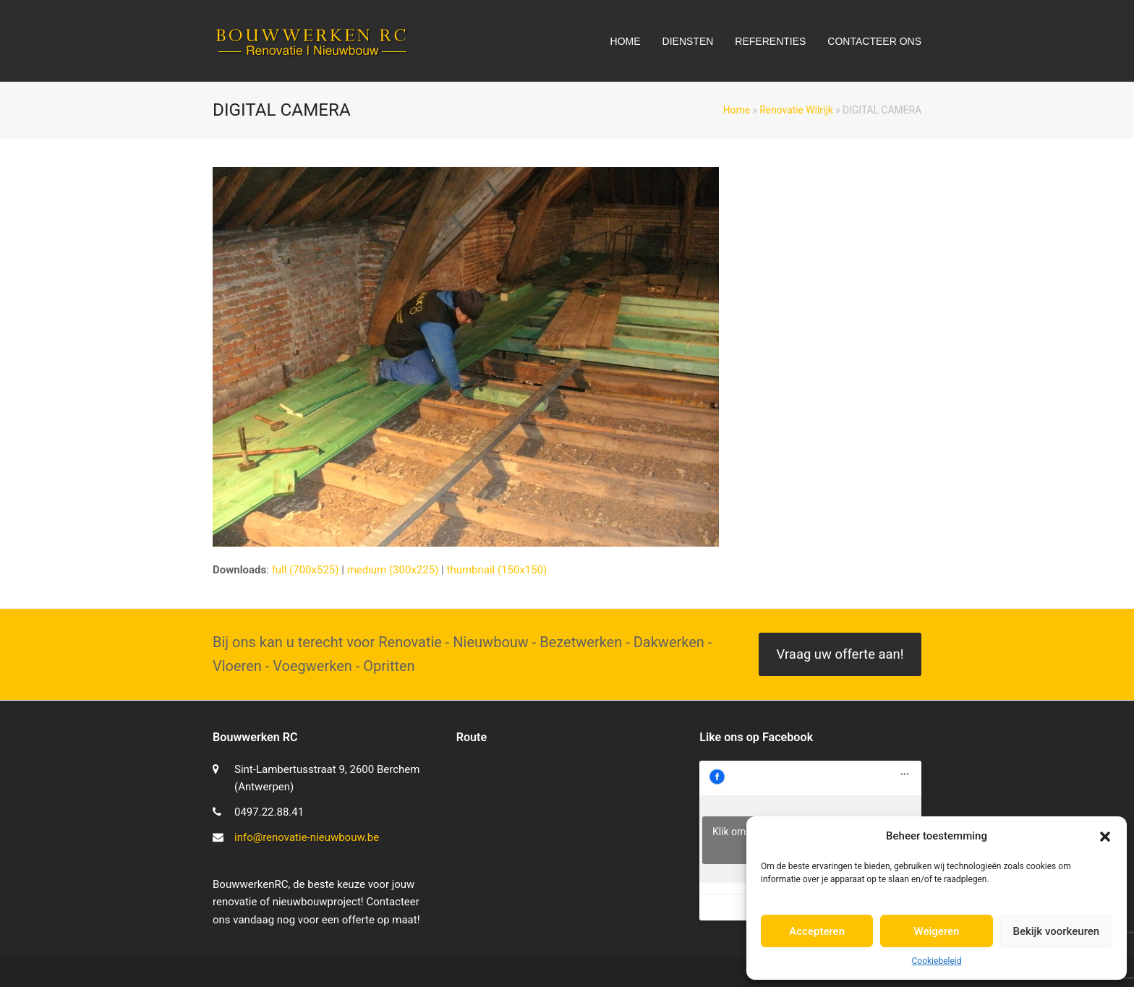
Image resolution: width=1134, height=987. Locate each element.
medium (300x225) (393, 569)
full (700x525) (305, 569)
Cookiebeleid (937, 961)
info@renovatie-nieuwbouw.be (306, 837)
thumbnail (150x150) (496, 569)
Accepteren (817, 931)
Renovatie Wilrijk (795, 110)
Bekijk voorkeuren (1055, 931)
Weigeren (937, 931)
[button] (1105, 836)
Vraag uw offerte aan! (839, 654)
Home (736, 110)
